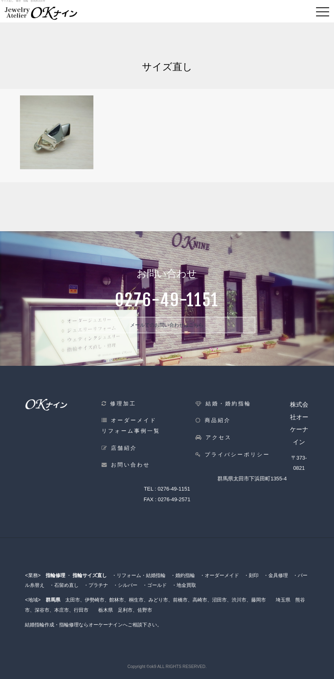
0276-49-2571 (174, 499)
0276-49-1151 (173, 489)
